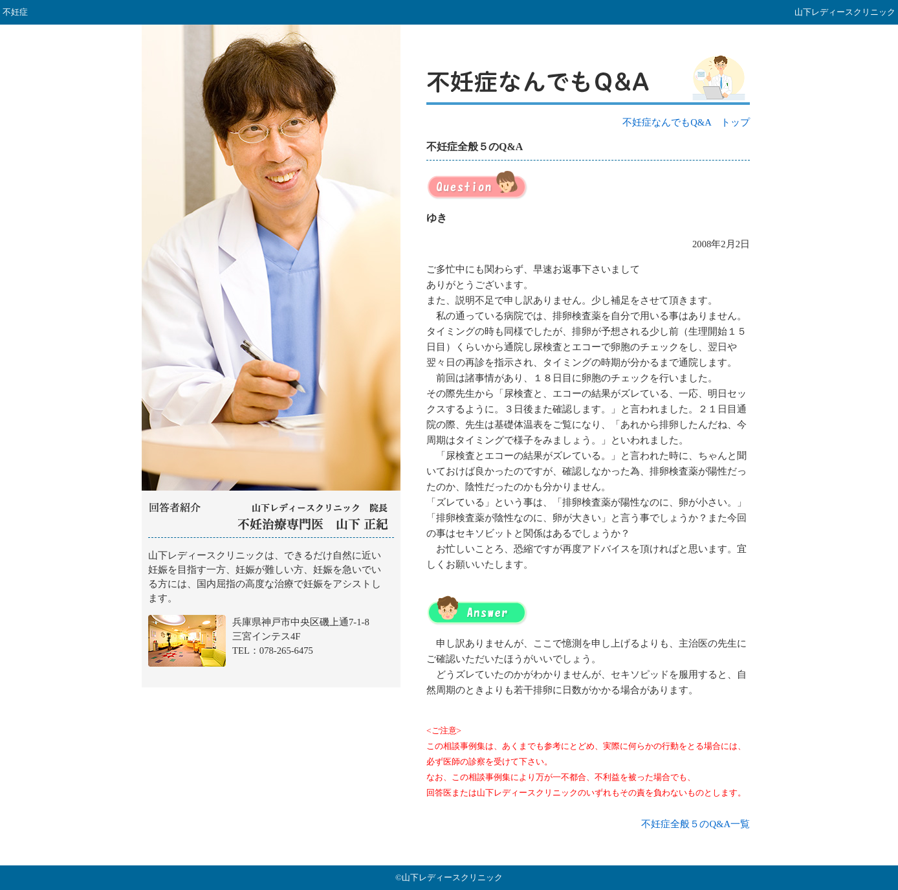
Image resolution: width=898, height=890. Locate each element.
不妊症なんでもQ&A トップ (686, 122)
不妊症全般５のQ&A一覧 (695, 824)
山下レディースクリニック (271, 613)
